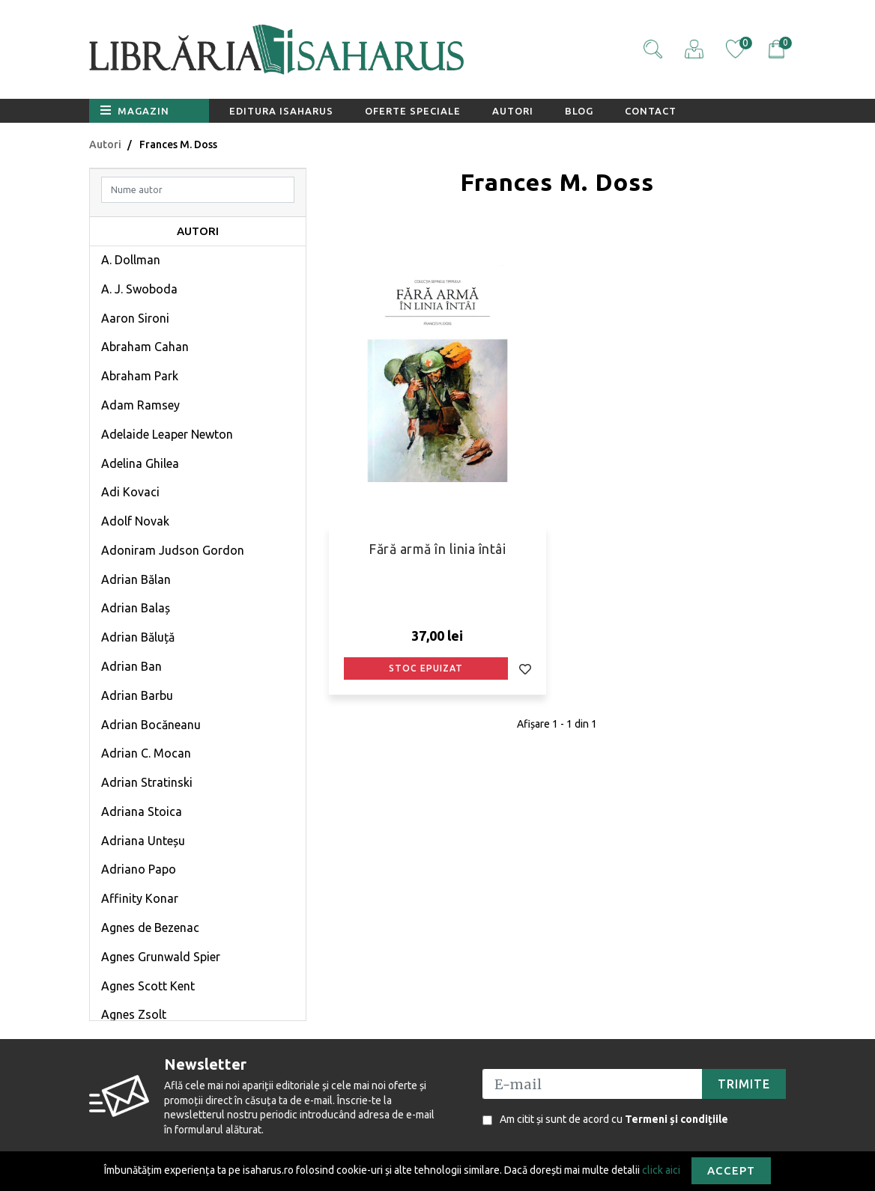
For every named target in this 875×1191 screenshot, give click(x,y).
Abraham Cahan (145, 346)
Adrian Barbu (137, 695)
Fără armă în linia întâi (437, 548)
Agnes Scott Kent (148, 986)
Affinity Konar (139, 898)
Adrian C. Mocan (146, 753)
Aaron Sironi (135, 318)
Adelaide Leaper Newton (167, 434)
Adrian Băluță (138, 637)
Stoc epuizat (426, 668)
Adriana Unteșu (143, 840)
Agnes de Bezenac (150, 927)
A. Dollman (130, 259)
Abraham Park (139, 376)
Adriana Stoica (141, 811)
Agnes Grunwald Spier (160, 956)
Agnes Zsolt (133, 1014)
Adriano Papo (138, 869)
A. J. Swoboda (139, 289)
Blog (579, 111)
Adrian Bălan (136, 579)
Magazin (134, 110)
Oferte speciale (413, 111)
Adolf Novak (135, 521)
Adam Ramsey (140, 405)
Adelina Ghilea (140, 463)
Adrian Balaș (135, 608)
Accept (731, 1170)
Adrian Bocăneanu (151, 724)
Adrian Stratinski (147, 782)
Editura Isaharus (281, 111)
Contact (650, 111)
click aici (661, 1169)
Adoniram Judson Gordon (172, 550)
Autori (512, 111)
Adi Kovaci (130, 492)
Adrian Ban (131, 666)
